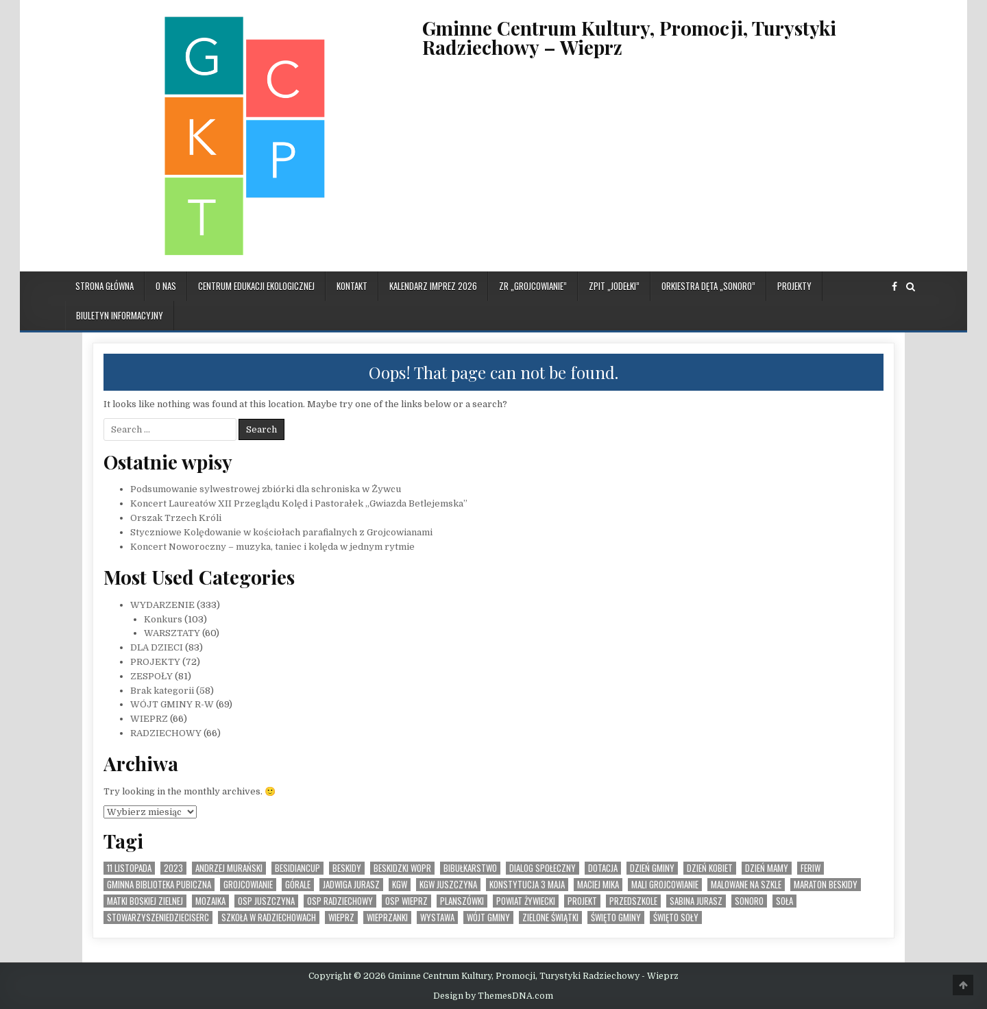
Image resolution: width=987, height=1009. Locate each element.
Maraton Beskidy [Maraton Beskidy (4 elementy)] (825, 884)
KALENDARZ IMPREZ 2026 (433, 286)
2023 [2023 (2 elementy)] (173, 868)
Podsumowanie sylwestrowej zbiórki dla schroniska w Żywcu (265, 489)
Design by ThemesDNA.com (493, 996)
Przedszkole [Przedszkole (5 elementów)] (633, 901)
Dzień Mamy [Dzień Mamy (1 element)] (766, 868)
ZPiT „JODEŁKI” (614, 286)
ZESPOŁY (151, 676)
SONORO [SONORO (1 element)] (749, 901)
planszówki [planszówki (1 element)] (462, 901)
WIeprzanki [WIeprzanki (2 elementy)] (387, 917)
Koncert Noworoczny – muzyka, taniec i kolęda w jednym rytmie (272, 547)
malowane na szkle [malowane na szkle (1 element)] (746, 884)
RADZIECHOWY (166, 733)
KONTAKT (352, 286)
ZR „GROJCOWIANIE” (533, 286)
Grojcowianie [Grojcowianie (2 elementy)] (248, 884)
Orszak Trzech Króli (175, 518)
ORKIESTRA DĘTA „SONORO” (708, 286)
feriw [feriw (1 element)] (810, 868)
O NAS (166, 286)
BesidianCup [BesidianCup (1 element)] (297, 868)
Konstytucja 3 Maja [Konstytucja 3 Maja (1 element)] (527, 884)
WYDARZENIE (162, 605)
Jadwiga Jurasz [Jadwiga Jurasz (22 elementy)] (351, 884)
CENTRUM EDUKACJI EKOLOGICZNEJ (256, 286)
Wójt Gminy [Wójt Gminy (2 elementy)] (488, 917)
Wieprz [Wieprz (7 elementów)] (341, 917)
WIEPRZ (149, 719)
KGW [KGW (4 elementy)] (399, 884)
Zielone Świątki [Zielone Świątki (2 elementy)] (550, 917)
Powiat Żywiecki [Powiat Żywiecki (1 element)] (525, 901)
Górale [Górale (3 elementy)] (297, 884)
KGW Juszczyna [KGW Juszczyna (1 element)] (448, 884)
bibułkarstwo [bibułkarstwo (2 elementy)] (470, 868)
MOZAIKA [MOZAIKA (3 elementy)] (210, 901)
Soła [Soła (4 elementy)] (784, 901)
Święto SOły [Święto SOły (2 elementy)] (675, 917)
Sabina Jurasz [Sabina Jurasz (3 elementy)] (696, 901)
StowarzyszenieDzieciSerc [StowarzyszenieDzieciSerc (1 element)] (158, 917)
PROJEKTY (794, 286)
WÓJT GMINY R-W (172, 704)
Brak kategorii (162, 690)
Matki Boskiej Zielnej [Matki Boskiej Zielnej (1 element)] (145, 901)
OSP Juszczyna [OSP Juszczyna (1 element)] (266, 901)
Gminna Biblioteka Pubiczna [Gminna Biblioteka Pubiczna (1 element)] (159, 884)
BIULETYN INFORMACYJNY (119, 315)
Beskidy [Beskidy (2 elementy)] (346, 868)
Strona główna (104, 286)
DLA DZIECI (156, 647)
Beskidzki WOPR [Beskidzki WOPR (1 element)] (402, 868)
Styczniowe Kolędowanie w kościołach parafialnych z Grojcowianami (281, 532)
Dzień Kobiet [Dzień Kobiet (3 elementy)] (710, 868)
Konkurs (163, 619)
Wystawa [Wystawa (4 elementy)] (437, 917)
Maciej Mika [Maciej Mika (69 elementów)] (598, 884)
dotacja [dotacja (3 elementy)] (603, 868)
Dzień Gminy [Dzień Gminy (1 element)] (652, 868)
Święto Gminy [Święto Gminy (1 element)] (616, 917)
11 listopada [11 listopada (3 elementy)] (129, 868)
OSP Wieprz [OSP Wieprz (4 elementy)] (406, 901)
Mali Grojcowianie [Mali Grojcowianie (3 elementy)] (664, 884)
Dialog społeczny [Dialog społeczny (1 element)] (542, 868)
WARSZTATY (172, 633)
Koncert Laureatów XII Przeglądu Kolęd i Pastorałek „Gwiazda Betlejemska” (298, 503)
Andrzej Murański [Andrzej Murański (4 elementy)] (229, 868)
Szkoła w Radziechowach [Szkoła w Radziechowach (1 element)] (268, 917)
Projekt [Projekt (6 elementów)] (582, 901)
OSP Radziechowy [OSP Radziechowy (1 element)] (340, 901)
